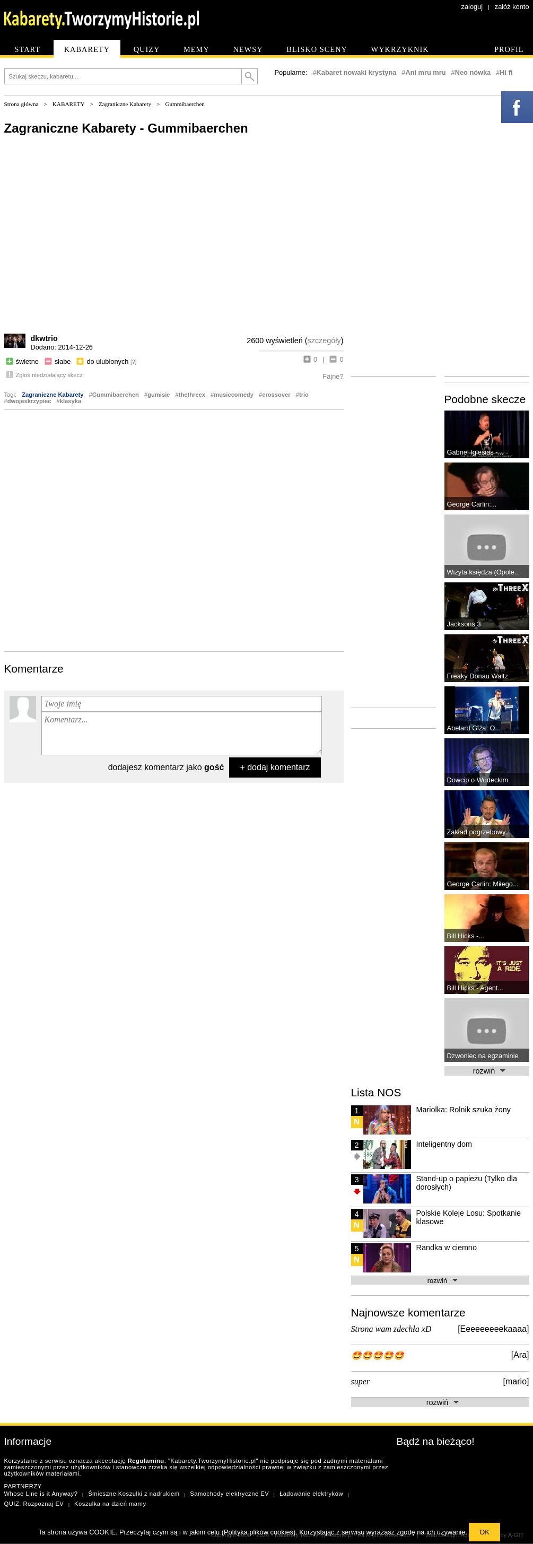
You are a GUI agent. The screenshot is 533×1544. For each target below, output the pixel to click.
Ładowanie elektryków (311, 1493)
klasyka (70, 401)
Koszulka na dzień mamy (110, 1504)
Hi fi (506, 72)
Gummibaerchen (185, 104)
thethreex (192, 394)
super (360, 1381)
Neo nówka (473, 72)
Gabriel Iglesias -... (475, 452)
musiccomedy (234, 394)
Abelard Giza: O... (474, 728)
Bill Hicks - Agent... (475, 988)
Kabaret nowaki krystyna (357, 72)
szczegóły (324, 340)
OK (484, 1532)
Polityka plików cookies (258, 1532)
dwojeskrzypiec (29, 401)
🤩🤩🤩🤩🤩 (377, 1355)
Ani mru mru (425, 72)
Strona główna (21, 104)
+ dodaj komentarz (275, 767)
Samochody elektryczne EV (229, 1493)
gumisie (158, 394)
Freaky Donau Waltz (477, 676)
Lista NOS (376, 1092)
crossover (276, 394)
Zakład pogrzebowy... (479, 832)
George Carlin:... (472, 504)
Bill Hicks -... (465, 936)
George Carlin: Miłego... (483, 884)
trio (304, 394)
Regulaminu (146, 1461)
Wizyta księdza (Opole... (483, 572)
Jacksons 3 (464, 624)
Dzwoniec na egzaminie (483, 1056)
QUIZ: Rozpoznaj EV (34, 1504)
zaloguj (472, 7)
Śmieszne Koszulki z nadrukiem (133, 1493)
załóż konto (512, 7)
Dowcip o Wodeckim (478, 780)
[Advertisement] (116, 529)
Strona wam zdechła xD (391, 1328)
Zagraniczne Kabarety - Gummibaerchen (126, 128)
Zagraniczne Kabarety (125, 104)
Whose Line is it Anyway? (41, 1493)
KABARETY (69, 104)
